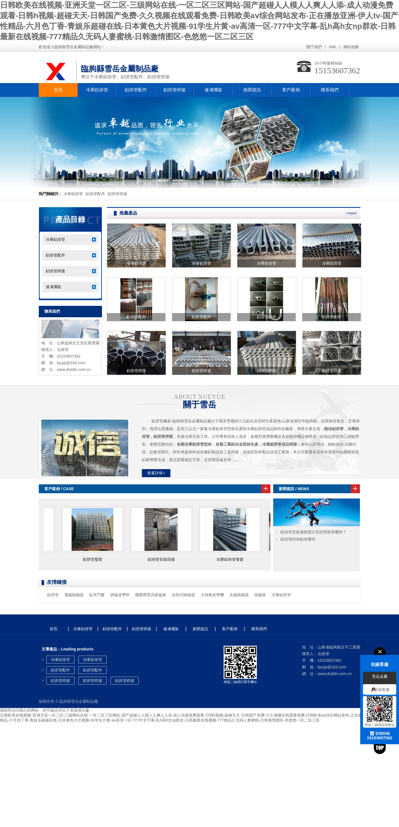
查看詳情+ (156, 473)
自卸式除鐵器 (183, 595)
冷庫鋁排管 (97, 89)
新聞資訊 (252, 89)
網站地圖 (351, 47)
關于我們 (314, 47)
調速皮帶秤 (120, 595)
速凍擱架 (213, 89)
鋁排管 (53, 595)
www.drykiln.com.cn (74, 369)
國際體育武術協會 (150, 595)
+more (350, 213)
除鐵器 (260, 595)
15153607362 (337, 70)
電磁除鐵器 (74, 595)
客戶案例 (291, 89)
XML (333, 47)
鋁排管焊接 (174, 89)
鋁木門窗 (97, 595)
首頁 (58, 89)
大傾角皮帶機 (212, 595)
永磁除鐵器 (239, 595)
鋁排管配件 (136, 89)
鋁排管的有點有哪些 (297, 539)
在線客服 (382, 689)
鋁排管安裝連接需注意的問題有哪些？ (313, 532)
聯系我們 (330, 89)
